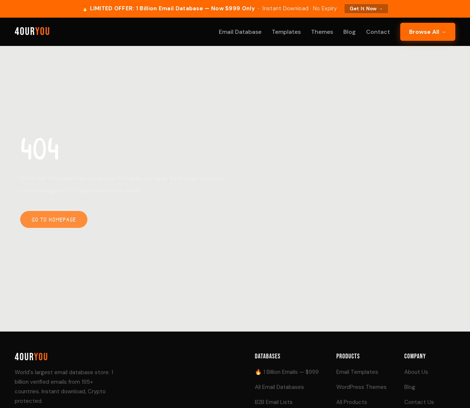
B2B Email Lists (274, 402)
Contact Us (419, 402)
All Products (351, 402)
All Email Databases (279, 387)
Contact (378, 32)
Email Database (240, 32)
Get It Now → (366, 9)
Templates (286, 32)
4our (32, 31)
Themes (322, 32)
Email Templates (357, 372)
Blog (349, 32)
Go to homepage (54, 219)
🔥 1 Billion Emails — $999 (287, 372)
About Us (416, 372)
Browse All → (427, 32)
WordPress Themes (361, 387)
